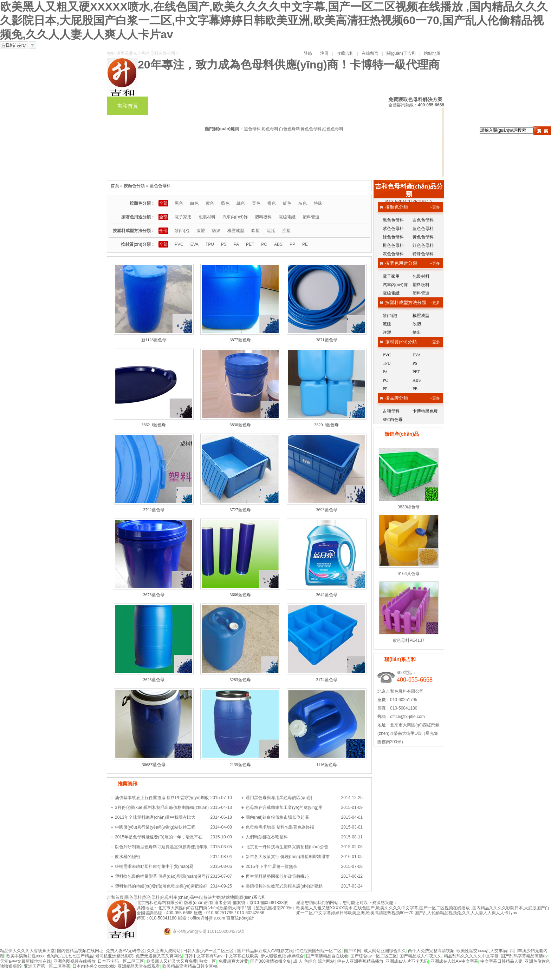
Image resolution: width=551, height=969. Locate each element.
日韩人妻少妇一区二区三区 (209, 950)
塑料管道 (311, 217)
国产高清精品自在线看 (327, 956)
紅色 (287, 203)
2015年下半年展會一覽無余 (271, 866)
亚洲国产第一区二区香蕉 (47, 966)
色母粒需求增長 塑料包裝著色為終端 (280, 827)
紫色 (210, 203)
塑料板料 (263, 217)
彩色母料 (210, 106)
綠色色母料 (393, 237)
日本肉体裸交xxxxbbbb (94, 966)
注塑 (286, 230)
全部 (163, 203)
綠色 (240, 203)
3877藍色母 (240, 339)
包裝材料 (207, 217)
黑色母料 (169, 106)
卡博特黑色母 (425, 411)
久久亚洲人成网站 (164, 950)
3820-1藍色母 (327, 424)
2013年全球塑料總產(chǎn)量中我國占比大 (155, 817)
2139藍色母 (240, 764)
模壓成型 (235, 230)
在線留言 (370, 53)
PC (264, 244)
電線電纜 (287, 217)
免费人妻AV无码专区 (125, 950)
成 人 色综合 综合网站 (314, 961)
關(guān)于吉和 (401, 53)
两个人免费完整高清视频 (431, 950)
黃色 (256, 203)
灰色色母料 (393, 253)
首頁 (115, 185)
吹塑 (255, 230)
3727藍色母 (240, 509)
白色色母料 (289, 128)
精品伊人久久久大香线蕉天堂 (27, 950)
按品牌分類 (396, 398)
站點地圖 (432, 53)
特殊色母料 (423, 253)
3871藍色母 (326, 339)
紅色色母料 (332, 128)
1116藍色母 (326, 764)
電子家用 (183, 217)
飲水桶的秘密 (127, 856)
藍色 (225, 203)
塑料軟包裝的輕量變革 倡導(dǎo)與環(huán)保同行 (162, 876)
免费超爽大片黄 (233, 961)
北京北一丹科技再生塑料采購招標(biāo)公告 (287, 846)
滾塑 (200, 230)
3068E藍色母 (154, 764)
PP (292, 244)
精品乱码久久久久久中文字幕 (471, 956)
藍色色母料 (160, 185)
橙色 (271, 203)
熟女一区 (207, 961)
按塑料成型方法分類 (405, 302)
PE (305, 244)
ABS (278, 244)
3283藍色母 (240, 679)
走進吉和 (127, 136)
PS (224, 244)
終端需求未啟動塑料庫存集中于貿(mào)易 (154, 866)
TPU (210, 244)
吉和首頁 (127, 106)
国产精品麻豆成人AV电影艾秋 (265, 950)
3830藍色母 (240, 424)
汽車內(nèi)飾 (235, 217)
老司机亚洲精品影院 (114, 956)
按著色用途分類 (401, 263)
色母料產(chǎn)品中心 (269, 106)
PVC (179, 244)
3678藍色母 (153, 594)
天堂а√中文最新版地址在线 (25, 961)
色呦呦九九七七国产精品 (70, 956)
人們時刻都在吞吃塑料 (267, 837)
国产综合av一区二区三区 (373, 956)
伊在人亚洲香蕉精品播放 (360, 961)
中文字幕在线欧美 (241, 956)
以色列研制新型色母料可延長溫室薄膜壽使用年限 (161, 846)
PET (250, 244)
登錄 (308, 53)
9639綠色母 (408, 507)
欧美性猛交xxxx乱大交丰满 (481, 950)
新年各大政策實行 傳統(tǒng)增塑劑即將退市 (288, 856)
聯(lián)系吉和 (176, 136)
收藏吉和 (345, 53)
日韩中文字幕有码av (203, 956)
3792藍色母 (153, 509)
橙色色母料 (393, 245)
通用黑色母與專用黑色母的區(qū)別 (279, 797)
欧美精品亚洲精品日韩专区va (190, 966)
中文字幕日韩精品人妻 (501, 961)
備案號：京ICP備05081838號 (260, 902)
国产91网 (352, 950)
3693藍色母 (326, 509)
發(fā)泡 (182, 230)
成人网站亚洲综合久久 (385, 950)
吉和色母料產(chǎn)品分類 (409, 190)
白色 (194, 203)
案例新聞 (421, 117)
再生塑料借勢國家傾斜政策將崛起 (277, 876)
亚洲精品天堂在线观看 (139, 966)
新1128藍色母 (154, 339)
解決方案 (379, 117)
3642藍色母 (326, 594)
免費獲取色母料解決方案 (415, 99)
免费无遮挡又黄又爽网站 (159, 956)
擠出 (417, 332)
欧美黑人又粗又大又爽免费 (172, 961)
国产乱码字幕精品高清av (524, 956)
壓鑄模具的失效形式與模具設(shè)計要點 (284, 886)
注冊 (324, 53)
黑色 (179, 203)
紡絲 (216, 230)
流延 (271, 230)
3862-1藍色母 (154, 424)
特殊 (318, 203)
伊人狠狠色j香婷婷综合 (282, 956)
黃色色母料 (311, 128)
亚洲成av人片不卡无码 (406, 961)
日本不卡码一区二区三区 (121, 961)
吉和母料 (391, 411)
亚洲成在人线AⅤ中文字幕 (454, 961)
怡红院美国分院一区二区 (318, 950)
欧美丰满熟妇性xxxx (25, 956)
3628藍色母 (153, 679)
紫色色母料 (393, 228)
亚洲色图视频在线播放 (74, 961)
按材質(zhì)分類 (401, 341)
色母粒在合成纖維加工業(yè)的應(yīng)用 (284, 807)
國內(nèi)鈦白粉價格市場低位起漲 (277, 817)
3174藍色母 (326, 679)
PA (236, 244)
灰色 (302, 203)
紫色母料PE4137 (408, 640)
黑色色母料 (393, 220)
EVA (194, 244)
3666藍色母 (240, 594)
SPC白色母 (393, 419)
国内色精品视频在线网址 (80, 950)
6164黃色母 (408, 573)
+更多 (435, 207)
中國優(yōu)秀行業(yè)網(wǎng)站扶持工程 (155, 827)
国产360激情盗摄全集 (270, 961)
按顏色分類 (134, 185)
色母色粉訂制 (333, 106)
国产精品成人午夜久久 (421, 956)
